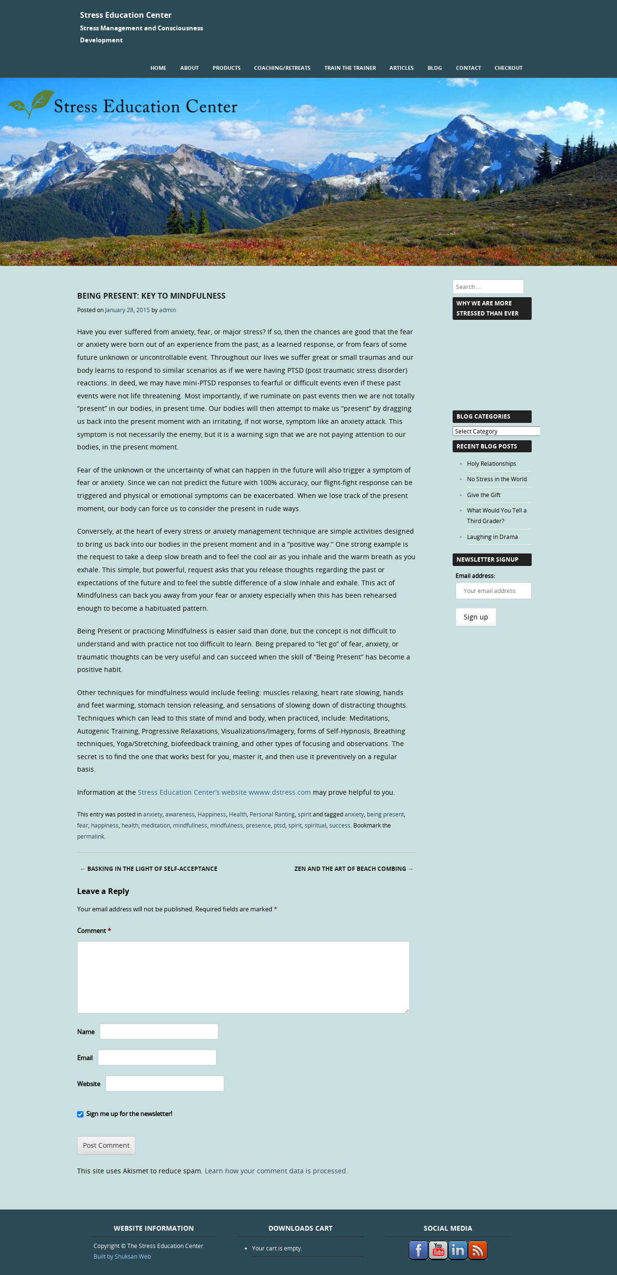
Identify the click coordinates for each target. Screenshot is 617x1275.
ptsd (279, 825)
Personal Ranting (272, 814)
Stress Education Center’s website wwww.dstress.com (224, 792)
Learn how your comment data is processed (275, 1170)
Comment (94, 930)
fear (82, 825)
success (339, 825)
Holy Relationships (491, 463)
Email (85, 1057)
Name (85, 1031)
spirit (304, 814)
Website (88, 1083)
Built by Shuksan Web (122, 1256)
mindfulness (226, 825)
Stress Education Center (126, 15)
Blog (435, 67)
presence (258, 825)
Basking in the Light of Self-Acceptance (148, 869)
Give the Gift (483, 495)
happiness (105, 825)
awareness (180, 814)
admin (167, 310)
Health (238, 814)
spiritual (315, 825)
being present (385, 814)
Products (227, 67)
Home (158, 67)
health (129, 825)
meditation (155, 825)
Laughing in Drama (492, 536)
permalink (90, 836)
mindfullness (190, 825)
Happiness (212, 814)
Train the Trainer (350, 67)
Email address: (475, 575)
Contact (468, 67)
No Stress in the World (497, 479)
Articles (401, 67)
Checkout (509, 67)
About (189, 67)
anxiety (152, 814)
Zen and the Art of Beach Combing (354, 869)
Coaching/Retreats (282, 67)
